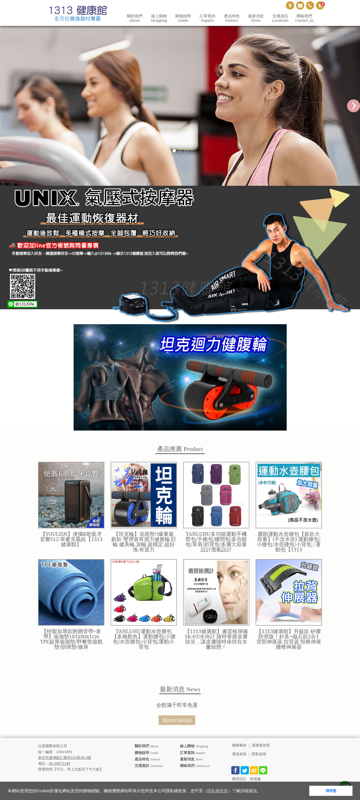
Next (353, 105)
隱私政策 (259, 754)
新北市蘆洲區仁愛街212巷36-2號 (64, 757)
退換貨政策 (261, 745)
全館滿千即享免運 (177, 704)
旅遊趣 (255, 779)
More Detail (176, 720)
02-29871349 (59, 763)
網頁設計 (239, 779)
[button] (263, 791)
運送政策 (239, 754)
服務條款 (239, 745)
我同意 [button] (331, 790)
